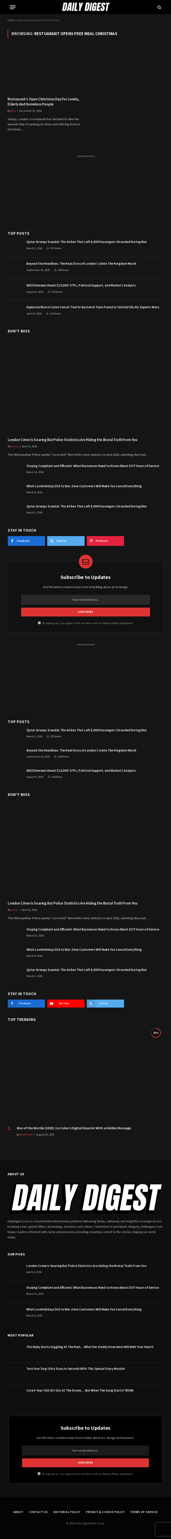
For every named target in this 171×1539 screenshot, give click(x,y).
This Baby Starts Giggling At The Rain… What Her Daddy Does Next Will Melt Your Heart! (89, 1347)
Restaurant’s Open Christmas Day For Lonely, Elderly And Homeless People (43, 102)
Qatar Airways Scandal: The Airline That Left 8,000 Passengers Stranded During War (86, 242)
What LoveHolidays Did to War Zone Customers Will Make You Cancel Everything (84, 486)
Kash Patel (26, 1135)
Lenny (14, 446)
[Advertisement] (85, 190)
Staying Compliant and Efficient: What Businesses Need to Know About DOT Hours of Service (92, 466)
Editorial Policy (66, 1512)
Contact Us (38, 1512)
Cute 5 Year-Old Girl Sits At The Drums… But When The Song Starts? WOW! (80, 1390)
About (18, 1512)
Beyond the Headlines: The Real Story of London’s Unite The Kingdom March (81, 263)
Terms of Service (144, 1512)
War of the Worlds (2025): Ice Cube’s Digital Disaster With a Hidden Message (74, 1128)
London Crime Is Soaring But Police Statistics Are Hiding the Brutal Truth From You (72, 440)
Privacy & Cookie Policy (105, 1512)
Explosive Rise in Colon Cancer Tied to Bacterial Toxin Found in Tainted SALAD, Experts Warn (92, 307)
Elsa (13, 111)
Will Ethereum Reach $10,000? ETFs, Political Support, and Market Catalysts (81, 285)
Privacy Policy (111, 623)
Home (11, 20)
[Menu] (13, 7)
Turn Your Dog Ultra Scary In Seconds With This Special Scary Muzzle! (75, 1368)
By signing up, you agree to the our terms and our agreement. (86, 623)
